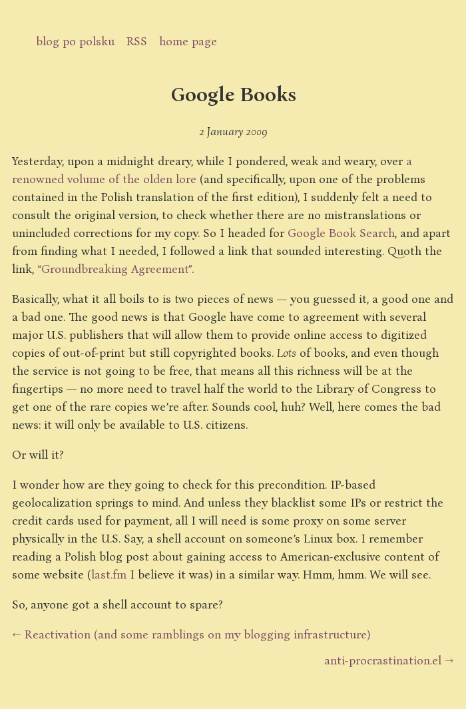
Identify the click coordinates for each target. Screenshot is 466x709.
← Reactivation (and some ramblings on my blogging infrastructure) (191, 633)
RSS (136, 40)
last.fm (108, 574)
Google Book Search (341, 232)
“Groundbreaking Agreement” (114, 268)
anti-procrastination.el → (389, 659)
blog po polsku (75, 40)
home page (188, 40)
